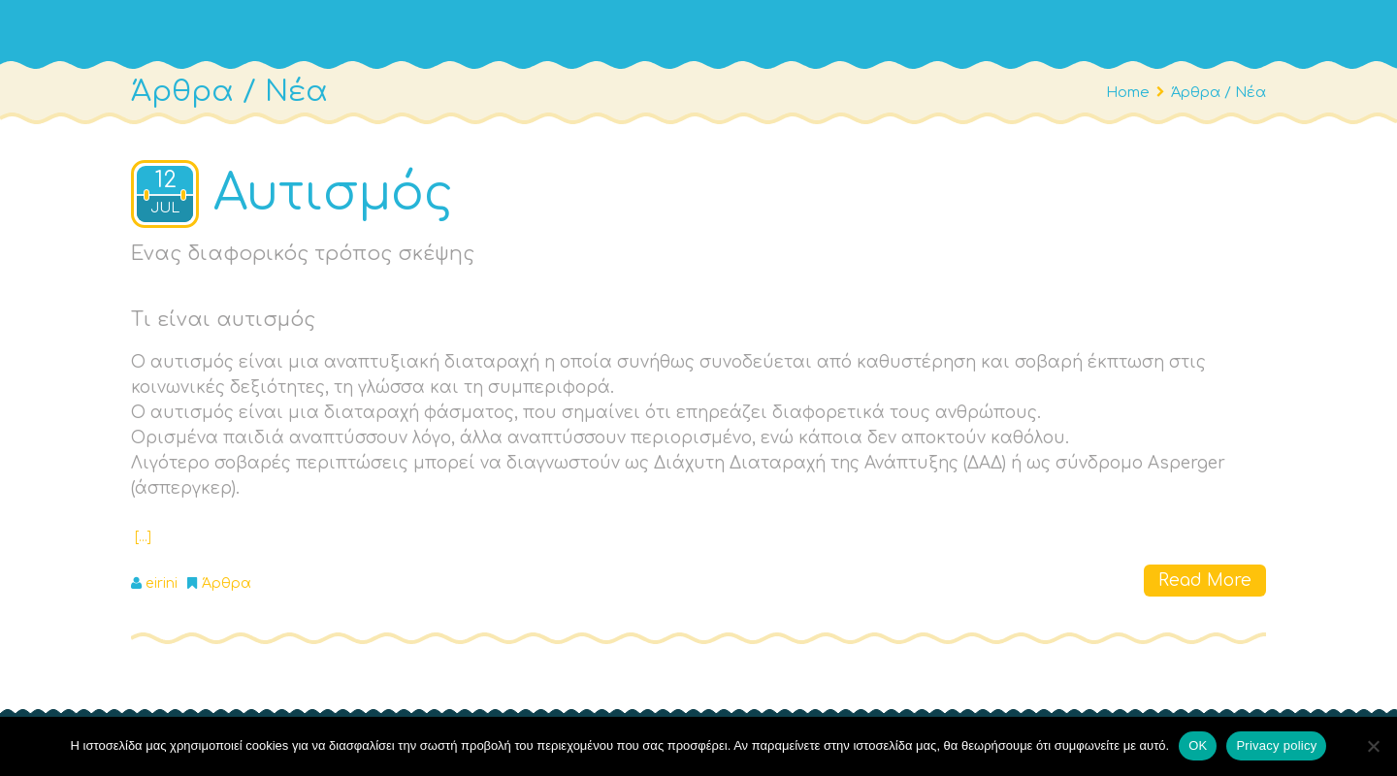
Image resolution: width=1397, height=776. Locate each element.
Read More (1204, 580)
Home (1128, 92)
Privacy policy (1276, 745)
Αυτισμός (333, 194)
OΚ (1197, 745)
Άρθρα (226, 583)
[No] (1372, 746)
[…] (143, 537)
